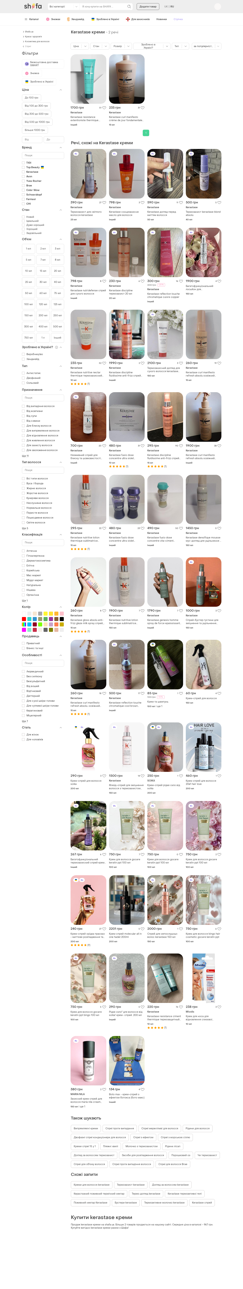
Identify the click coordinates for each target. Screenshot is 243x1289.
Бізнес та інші (32, 648)
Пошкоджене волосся (37, 517)
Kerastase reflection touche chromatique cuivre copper (163, 295)
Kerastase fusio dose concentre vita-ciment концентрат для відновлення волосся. (164, 539)
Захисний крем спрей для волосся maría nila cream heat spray (86, 1100)
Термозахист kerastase (131, 1184)
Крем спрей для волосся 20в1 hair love (201, 782)
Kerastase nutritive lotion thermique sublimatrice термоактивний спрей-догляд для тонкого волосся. (126, 622)
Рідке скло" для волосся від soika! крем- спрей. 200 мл (125, 1013)
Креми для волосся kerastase (92, 1184)
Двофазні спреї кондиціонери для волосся (100, 1137)
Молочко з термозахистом (142, 1146)
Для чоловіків (32, 739)
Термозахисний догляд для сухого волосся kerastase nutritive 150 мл (163, 370)
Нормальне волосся (36, 508)
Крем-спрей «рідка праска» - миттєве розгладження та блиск (88, 935)
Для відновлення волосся (40, 435)
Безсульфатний (33, 681)
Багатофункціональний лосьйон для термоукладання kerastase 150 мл (202, 288)
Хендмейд (30, 359)
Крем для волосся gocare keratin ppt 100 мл (124, 861)
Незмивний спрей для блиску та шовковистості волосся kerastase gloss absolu (86, 457)
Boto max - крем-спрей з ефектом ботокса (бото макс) (126, 1096)
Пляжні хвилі (110, 1146)
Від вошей (30, 686)
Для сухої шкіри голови (38, 701)
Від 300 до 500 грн (36, 114)
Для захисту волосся (37, 445)
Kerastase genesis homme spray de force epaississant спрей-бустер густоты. (163, 622)
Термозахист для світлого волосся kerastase (86, 213)
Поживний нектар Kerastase (90, 1202)
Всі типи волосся (35, 478)
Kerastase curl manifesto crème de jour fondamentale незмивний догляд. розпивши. (125, 119)
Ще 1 (25, 600)
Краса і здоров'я (33, 36)
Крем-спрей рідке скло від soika (163, 787)
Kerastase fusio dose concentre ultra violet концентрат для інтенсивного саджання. (123, 457)
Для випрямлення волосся (40, 430)
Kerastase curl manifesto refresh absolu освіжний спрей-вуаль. (200, 374)
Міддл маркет (32, 580)
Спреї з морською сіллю (175, 1137)
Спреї (28, 46)
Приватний (31, 643)
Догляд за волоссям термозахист (94, 1155)
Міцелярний (31, 715)
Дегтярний (31, 696)
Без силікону (32, 676)
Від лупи (29, 416)
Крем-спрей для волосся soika (86, 782)
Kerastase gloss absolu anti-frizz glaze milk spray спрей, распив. (87, 622)
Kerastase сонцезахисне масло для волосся (124, 213)
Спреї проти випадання (119, 1128)
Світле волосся (33, 522)
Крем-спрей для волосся (201, 698)
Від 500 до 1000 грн (37, 122)
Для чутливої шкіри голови (40, 705)
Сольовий (30, 383)
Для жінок (30, 734)
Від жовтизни (32, 411)
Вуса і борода (32, 483)
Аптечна (29, 551)
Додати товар (148, 19)
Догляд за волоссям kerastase (170, 1184)
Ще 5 (25, 528)
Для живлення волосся (38, 440)
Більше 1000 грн (35, 130)
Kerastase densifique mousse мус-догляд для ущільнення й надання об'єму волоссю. (203, 539)
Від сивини (31, 421)
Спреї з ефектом (143, 1137)
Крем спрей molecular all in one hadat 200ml (125, 935)
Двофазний (31, 378)
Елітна (28, 565)
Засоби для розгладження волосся (143, 1155)
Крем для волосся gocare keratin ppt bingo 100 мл (86, 1013)
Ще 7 (25, 721)
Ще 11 (25, 456)
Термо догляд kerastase (146, 1193)
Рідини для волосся (198, 1128)
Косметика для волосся (37, 41)
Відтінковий (31, 691)
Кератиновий (32, 710)
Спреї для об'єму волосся (89, 1164)
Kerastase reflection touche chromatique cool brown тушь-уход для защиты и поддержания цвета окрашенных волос (125, 704)
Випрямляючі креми (86, 1128)
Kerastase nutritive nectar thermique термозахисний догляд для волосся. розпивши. (86, 374)
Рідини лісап (172, 1146)
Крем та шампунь (157, 701)
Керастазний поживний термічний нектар (99, 1193)
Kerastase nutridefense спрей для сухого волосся (88, 292)
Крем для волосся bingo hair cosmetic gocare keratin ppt (203, 935)
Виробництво (32, 354)
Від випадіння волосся (38, 406)
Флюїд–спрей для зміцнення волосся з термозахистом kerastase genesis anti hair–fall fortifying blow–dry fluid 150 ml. (126, 787)
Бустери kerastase (126, 1202)
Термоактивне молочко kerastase (164, 1202)
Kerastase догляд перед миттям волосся (161, 213)
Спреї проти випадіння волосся (131, 1164)
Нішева (28, 590)
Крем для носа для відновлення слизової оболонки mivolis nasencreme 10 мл (199, 1018)
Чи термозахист (207, 1155)
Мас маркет (31, 575)
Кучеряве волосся (35, 498)
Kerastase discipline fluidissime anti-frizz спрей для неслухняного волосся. (125, 374)
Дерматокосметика (36, 560)
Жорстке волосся (35, 493)
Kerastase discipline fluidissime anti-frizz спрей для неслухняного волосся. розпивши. (163, 457)
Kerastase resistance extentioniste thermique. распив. (85, 119)
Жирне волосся (34, 488)
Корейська (30, 570)
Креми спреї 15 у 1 (85, 1146)
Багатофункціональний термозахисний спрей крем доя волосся (87, 861)
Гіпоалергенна (33, 555)
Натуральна (31, 585)
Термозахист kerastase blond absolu (203, 213)
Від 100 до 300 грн (36, 105)
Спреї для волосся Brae (172, 1164)
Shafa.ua (29, 31)
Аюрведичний (33, 671)
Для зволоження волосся (40, 450)
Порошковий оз (180, 1155)
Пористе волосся (35, 512)
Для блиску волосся (36, 425)
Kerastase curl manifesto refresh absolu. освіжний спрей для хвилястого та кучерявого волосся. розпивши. (85, 704)
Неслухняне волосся (37, 503)
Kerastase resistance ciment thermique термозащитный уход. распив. (164, 1018)
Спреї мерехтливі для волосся (159, 1128)
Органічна (30, 595)
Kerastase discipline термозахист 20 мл (121, 292)
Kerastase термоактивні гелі (185, 1193)
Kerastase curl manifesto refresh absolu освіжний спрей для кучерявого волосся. (200, 457)
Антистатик (31, 373)
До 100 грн (31, 97)
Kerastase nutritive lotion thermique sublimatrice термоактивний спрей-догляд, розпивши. (85, 539)
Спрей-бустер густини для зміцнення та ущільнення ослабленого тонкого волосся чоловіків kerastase (203, 622)
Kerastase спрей (202, 1202)
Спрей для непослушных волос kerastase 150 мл (162, 935)
